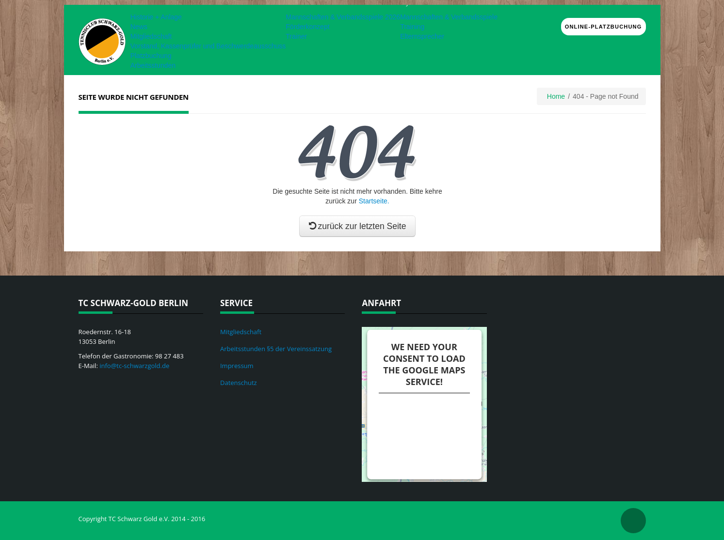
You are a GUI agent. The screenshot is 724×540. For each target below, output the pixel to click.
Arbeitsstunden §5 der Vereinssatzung (276, 348)
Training (412, 27)
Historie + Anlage (156, 17)
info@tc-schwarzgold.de (134, 365)
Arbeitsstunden (153, 65)
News (138, 27)
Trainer (296, 36)
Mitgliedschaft (151, 36)
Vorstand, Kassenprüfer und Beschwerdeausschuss (208, 46)
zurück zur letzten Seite (357, 226)
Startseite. (374, 201)
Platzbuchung (151, 56)
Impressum (237, 365)
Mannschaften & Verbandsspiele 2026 (343, 17)
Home (556, 96)
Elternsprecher (422, 36)
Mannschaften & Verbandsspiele (449, 17)
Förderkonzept (307, 27)
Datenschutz (238, 382)
